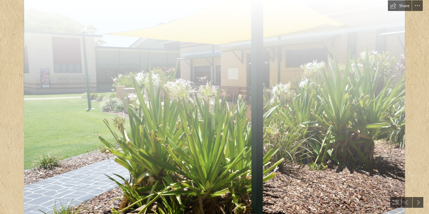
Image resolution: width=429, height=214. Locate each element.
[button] (400, 5)
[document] (214, 107)
